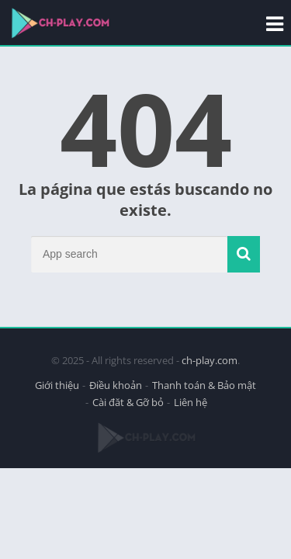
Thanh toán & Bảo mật (204, 385)
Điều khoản (115, 385)
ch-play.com (209, 360)
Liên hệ (190, 402)
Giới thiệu (57, 385)
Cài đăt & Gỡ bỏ (128, 402)
